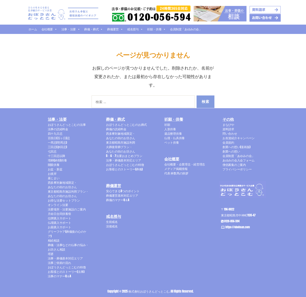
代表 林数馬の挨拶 (176, 173)
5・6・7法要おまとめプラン (124, 156)
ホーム (32, 29)
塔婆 (51, 254)
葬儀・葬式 (93, 29)
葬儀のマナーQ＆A (117, 200)
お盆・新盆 (55, 169)
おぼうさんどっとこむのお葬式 (126, 124)
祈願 (167, 124)
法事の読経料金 (58, 129)
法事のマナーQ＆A (59, 276)
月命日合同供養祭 (59, 214)
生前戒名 (112, 222)
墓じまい (54, 178)
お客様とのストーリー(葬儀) (124, 169)
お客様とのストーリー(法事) (66, 271)
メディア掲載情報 (176, 169)
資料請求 (228, 129)
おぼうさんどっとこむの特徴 (67, 267)
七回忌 (52, 151)
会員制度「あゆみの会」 (186, 29)
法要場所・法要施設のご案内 (67, 209)
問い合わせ (229, 133)
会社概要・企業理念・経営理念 (184, 164)
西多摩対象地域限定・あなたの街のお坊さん (62, 184)
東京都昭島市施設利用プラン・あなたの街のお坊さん (68, 193)
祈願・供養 (156, 29)
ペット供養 (171, 142)
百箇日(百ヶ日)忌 (59, 138)
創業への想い (231, 151)
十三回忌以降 (56, 156)
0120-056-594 (231, 221)
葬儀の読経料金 (116, 129)
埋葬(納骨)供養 (57, 160)
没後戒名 (112, 226)
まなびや (228, 124)
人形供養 (170, 129)
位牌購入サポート (59, 218)
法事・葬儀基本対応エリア (65, 258)
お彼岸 (52, 173)
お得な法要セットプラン (64, 200)
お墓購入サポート (59, 227)
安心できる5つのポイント (123, 191)
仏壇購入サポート (59, 222)
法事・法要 (70, 29)
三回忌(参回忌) (57, 147)
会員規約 (228, 142)
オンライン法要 (58, 205)
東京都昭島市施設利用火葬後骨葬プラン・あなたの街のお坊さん (120, 147)
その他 (228, 119)
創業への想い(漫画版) (236, 147)
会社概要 (49, 29)
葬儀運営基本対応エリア (122, 195)
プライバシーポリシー (237, 169)
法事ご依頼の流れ (59, 263)
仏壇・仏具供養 (174, 138)
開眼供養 (54, 165)
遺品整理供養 (173, 133)
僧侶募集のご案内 (234, 165)
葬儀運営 (115, 29)
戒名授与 (135, 29)
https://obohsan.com (237, 227)
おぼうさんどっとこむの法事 (67, 124)
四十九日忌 (55, 133)
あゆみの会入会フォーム (238, 160)
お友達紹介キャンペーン (238, 138)
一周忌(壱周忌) (57, 142)
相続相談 (54, 240)
